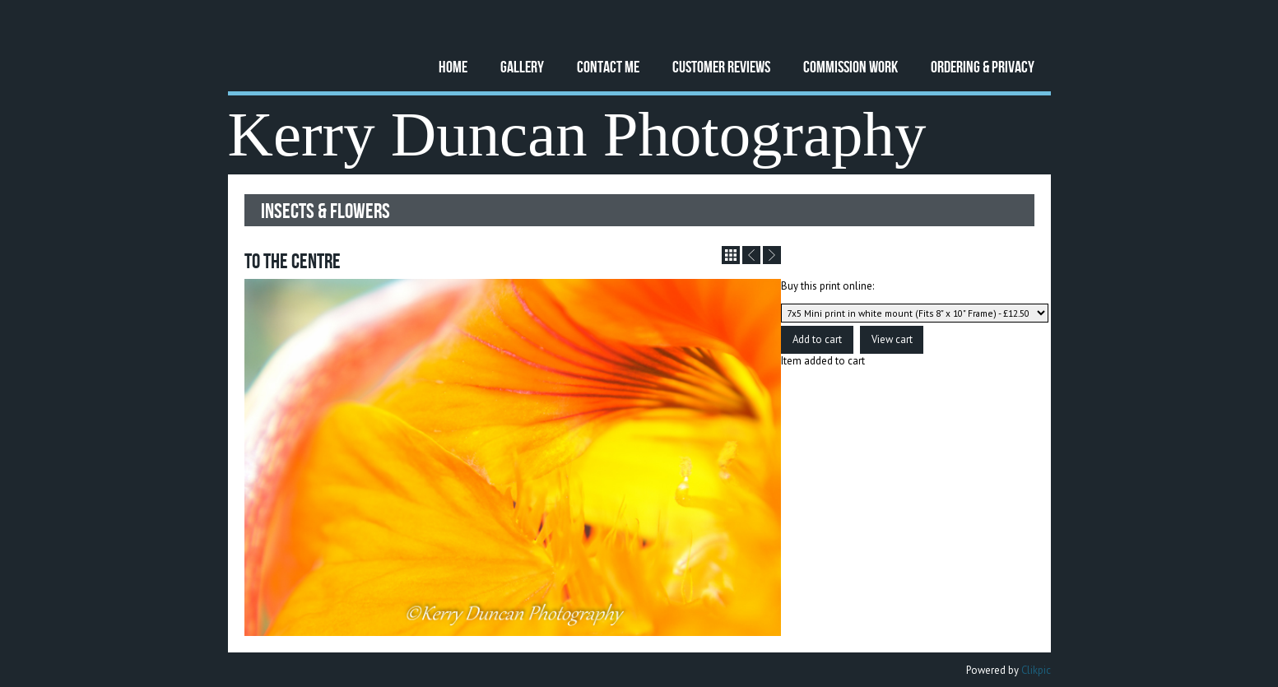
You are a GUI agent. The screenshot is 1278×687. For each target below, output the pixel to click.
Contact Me (608, 66)
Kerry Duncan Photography (577, 134)
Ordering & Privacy (982, 66)
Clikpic (1036, 670)
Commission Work (850, 66)
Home (453, 66)
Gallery (522, 66)
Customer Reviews (721, 66)
